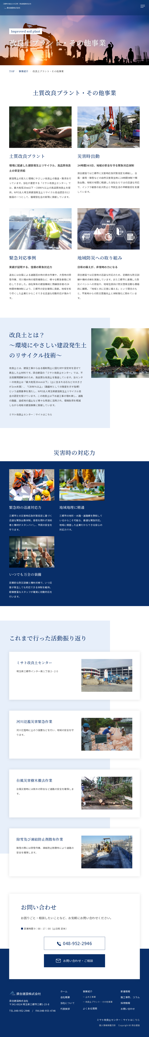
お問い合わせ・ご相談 (78, 961)
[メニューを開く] (143, 6)
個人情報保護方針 (108, 1025)
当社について (67, 1003)
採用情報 (125, 1003)
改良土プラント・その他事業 (99, 1001)
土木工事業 (90, 996)
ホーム (64, 991)
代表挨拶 (65, 1008)
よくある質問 (90, 1008)
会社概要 (65, 997)
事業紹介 (87, 991)
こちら (48, 414)
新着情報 (125, 991)
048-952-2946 (74, 943)
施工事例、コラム (130, 997)
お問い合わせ (128, 1008)
